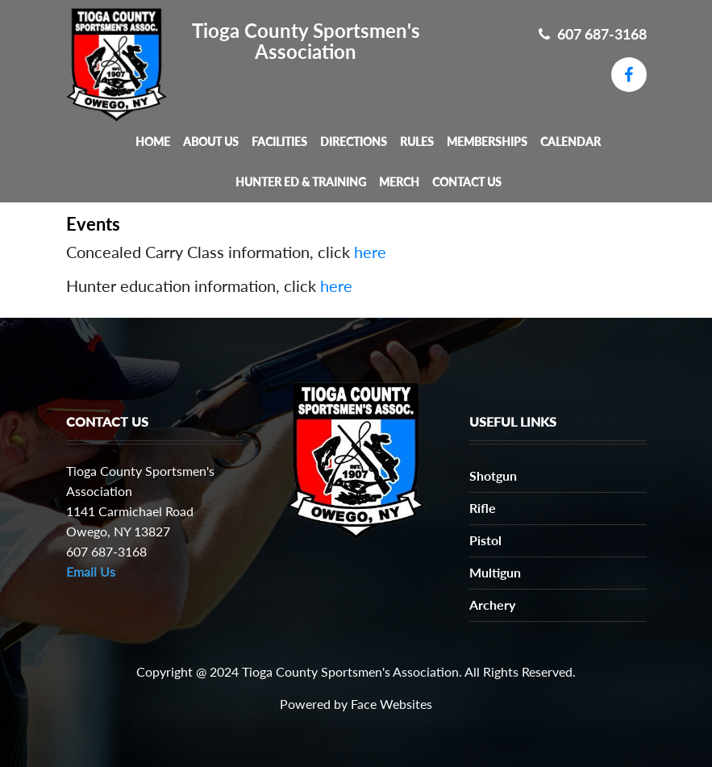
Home (152, 141)
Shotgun (493, 475)
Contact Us (467, 182)
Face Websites (391, 703)
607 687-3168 (593, 34)
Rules (417, 141)
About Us (211, 141)
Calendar (570, 141)
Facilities (279, 141)
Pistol (485, 540)
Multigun (495, 572)
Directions (353, 141)
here (370, 251)
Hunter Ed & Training (300, 182)
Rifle (482, 507)
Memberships (487, 141)
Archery (492, 604)
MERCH (399, 182)
